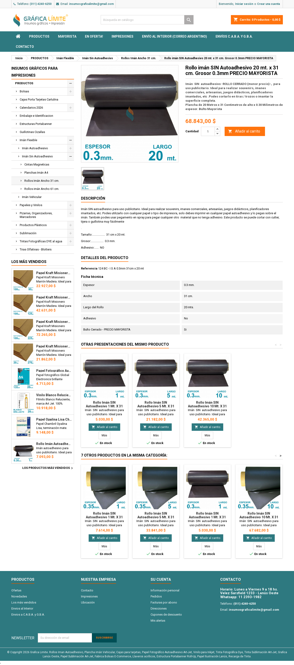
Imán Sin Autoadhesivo (37, 156)
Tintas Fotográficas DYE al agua (41, 241)
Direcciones (159, 608)
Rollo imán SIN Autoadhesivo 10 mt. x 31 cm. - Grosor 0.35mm (258, 517)
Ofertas (16, 590)
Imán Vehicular (32, 197)
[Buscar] (147, 19)
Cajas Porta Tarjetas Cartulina (39, 99)
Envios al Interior (22, 608)
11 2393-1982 (250, 597)
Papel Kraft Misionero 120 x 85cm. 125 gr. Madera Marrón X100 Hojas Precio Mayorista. (54, 297)
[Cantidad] (208, 131)
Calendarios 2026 (31, 107)
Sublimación (28, 233)
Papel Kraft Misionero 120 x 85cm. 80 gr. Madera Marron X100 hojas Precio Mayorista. (54, 273)
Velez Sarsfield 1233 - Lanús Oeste (249, 593)
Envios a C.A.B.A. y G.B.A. (28, 614)
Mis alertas (158, 620)
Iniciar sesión (244, 4)
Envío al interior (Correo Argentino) (174, 36)
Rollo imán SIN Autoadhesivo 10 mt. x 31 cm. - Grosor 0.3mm (207, 406)
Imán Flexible (28, 140)
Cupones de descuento (166, 614)
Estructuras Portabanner (36, 124)
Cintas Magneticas (36, 164)
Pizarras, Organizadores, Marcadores (36, 215)
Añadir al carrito (244, 131)
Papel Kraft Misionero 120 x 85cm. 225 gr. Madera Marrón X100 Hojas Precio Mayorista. (54, 321)
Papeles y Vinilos (31, 205)
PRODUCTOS (39, 36)
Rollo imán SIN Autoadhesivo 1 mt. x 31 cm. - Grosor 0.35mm (104, 517)
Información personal (165, 590)
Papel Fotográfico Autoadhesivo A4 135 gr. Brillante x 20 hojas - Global (54, 370)
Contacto (25, 47)
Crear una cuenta (268, 4)
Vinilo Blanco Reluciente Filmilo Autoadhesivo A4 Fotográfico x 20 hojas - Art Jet (54, 395)
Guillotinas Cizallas (32, 132)
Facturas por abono (164, 602)
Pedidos (156, 596)
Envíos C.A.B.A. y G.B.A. (234, 36)
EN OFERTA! (94, 36)
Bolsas (24, 91)
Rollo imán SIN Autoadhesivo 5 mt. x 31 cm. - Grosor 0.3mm (155, 406)
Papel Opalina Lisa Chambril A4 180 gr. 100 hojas (54, 419)
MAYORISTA (67, 36)
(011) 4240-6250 (41, 4)
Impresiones (122, 36)
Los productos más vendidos (48, 468)
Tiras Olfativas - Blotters (36, 249)
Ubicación (88, 602)
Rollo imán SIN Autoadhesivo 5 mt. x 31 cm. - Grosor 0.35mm (155, 517)
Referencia (89, 268)
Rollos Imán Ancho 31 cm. (41, 180)
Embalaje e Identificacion (36, 115)
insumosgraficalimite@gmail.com (91, 4)
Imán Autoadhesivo (35, 148)
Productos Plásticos (33, 225)
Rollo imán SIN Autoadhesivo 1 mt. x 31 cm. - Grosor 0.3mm (104, 406)
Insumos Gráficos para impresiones (34, 72)
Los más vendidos (28, 262)
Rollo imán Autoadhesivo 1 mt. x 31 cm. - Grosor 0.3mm (54, 443)
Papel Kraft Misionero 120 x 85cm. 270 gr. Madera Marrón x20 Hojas (54, 346)
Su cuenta (161, 579)
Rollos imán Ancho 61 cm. (41, 189)
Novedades (19, 596)
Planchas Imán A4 (36, 172)
